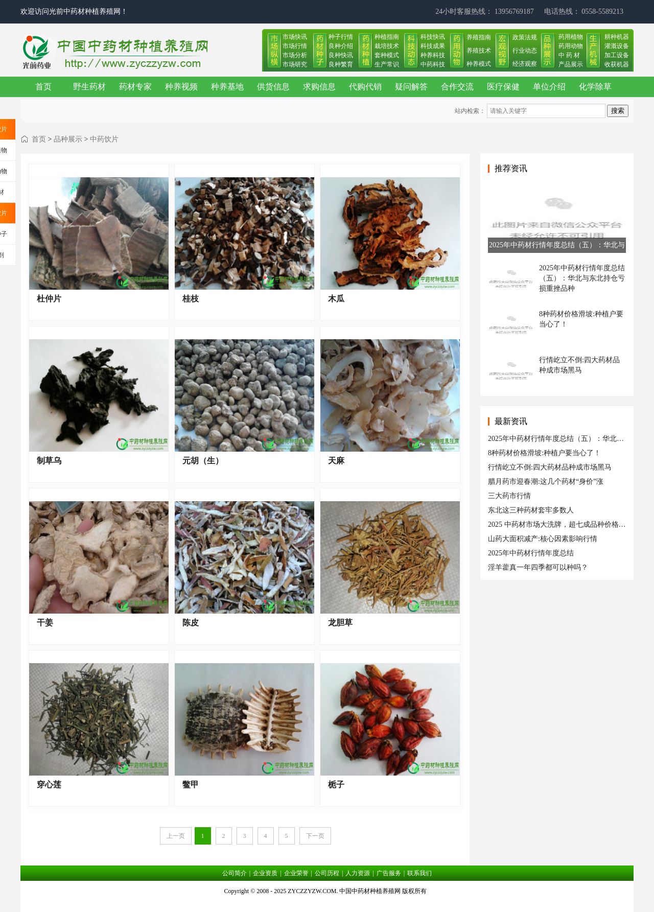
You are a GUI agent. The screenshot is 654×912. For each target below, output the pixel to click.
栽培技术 (387, 46)
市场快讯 (295, 36)
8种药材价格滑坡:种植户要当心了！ (544, 453)
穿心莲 (49, 784)
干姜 (45, 622)
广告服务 (389, 873)
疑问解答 (411, 86)
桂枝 (190, 298)
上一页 (176, 835)
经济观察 (524, 63)
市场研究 (295, 64)
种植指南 (387, 36)
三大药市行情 (509, 496)
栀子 (336, 784)
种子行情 (341, 36)
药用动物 (570, 46)
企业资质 (265, 873)
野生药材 (89, 86)
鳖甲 (190, 784)
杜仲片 (49, 298)
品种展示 (68, 139)
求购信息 (319, 86)
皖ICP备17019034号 (327, 903)
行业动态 (524, 50)
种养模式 (478, 63)
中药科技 (433, 64)
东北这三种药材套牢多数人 (531, 510)
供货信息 (273, 86)
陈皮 (190, 622)
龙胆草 (340, 622)
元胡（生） (202, 460)
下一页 (315, 835)
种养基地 (227, 86)
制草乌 (49, 460)
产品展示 (570, 64)
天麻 (336, 460)
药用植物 (570, 36)
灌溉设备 (616, 46)
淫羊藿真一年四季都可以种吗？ (538, 567)
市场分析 (295, 55)
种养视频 (181, 86)
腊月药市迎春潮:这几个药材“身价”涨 (545, 481)
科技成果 (433, 46)
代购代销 (365, 86)
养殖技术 (478, 50)
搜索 (617, 110)
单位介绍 (549, 86)
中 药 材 (569, 55)
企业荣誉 (296, 873)
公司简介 (234, 873)
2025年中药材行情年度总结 (531, 553)
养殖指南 (478, 37)
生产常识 (387, 64)
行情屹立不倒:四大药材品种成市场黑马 (550, 467)
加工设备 (616, 55)
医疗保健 (503, 86)
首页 (43, 86)
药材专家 (135, 86)
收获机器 (616, 64)
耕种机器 (616, 36)
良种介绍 (341, 46)
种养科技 (433, 55)
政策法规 (524, 37)
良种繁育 (341, 64)
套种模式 (387, 55)
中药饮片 (104, 139)
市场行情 (295, 46)
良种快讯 (341, 55)
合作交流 (457, 86)
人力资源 (357, 873)
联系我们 (419, 873)
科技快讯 (433, 36)
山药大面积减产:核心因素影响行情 (542, 539)
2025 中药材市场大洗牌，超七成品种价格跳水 (560, 524)
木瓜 (336, 298)
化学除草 (595, 86)
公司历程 (327, 873)
